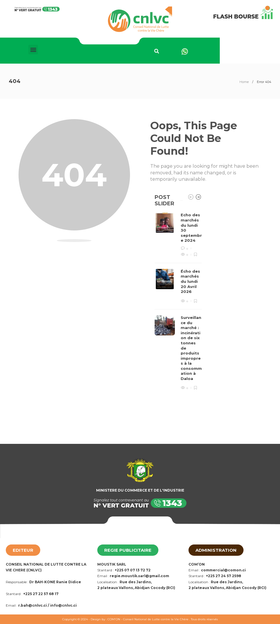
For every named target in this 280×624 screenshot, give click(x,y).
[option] (178, 301)
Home (244, 82)
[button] (33, 49)
